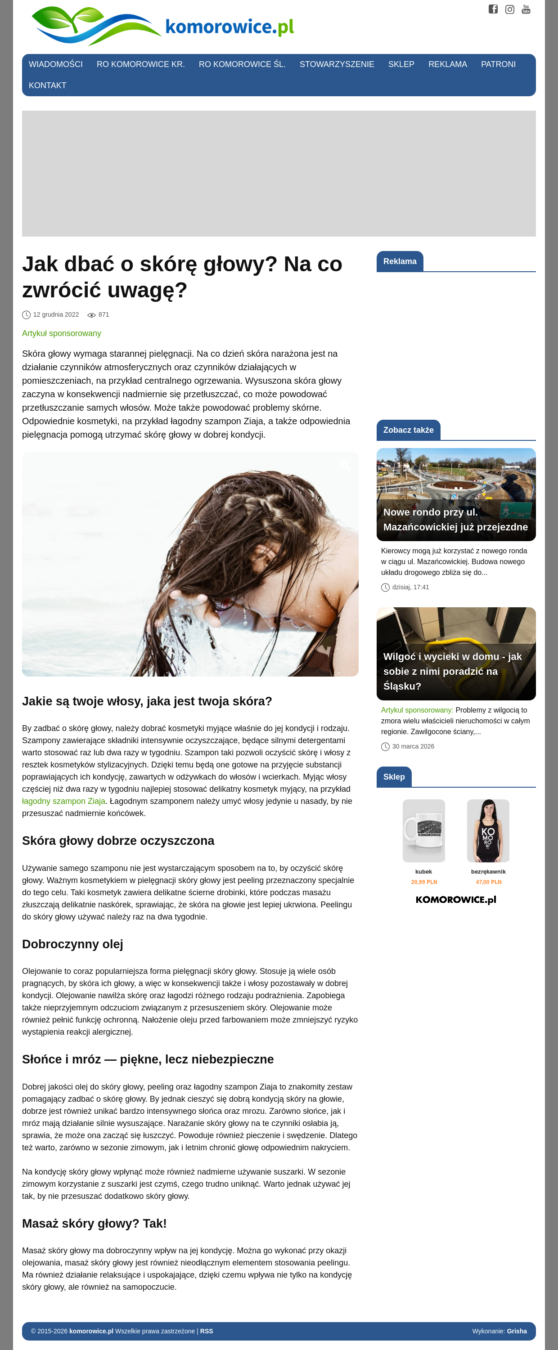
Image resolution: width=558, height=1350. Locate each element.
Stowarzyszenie (337, 64)
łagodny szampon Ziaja (63, 801)
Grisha (517, 1331)
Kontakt (48, 85)
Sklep (401, 64)
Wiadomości (56, 64)
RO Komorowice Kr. (141, 64)
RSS (206, 1331)
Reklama (447, 64)
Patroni (498, 64)
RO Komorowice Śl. (242, 64)
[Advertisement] (279, 174)
